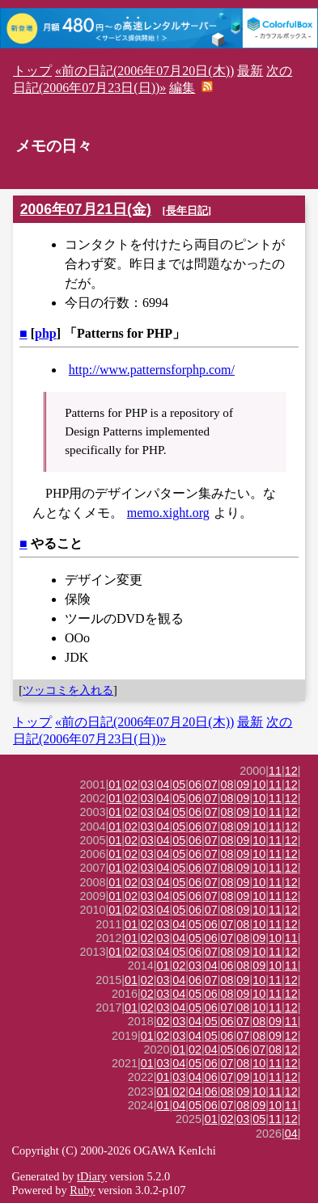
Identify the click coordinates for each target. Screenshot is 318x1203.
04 (163, 784)
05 (178, 784)
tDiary (92, 1176)
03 (147, 784)
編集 (182, 88)
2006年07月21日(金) (85, 209)
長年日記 (187, 210)
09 (242, 784)
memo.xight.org (168, 512)
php (46, 333)
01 (114, 784)
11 (275, 770)
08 (227, 784)
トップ (32, 71)
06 (195, 784)
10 (258, 784)
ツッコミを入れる (68, 690)
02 (131, 784)
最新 (250, 71)
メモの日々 (53, 145)
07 (211, 784)
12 (291, 770)
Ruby (82, 1190)
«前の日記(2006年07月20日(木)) (144, 71)
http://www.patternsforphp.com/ (152, 369)
